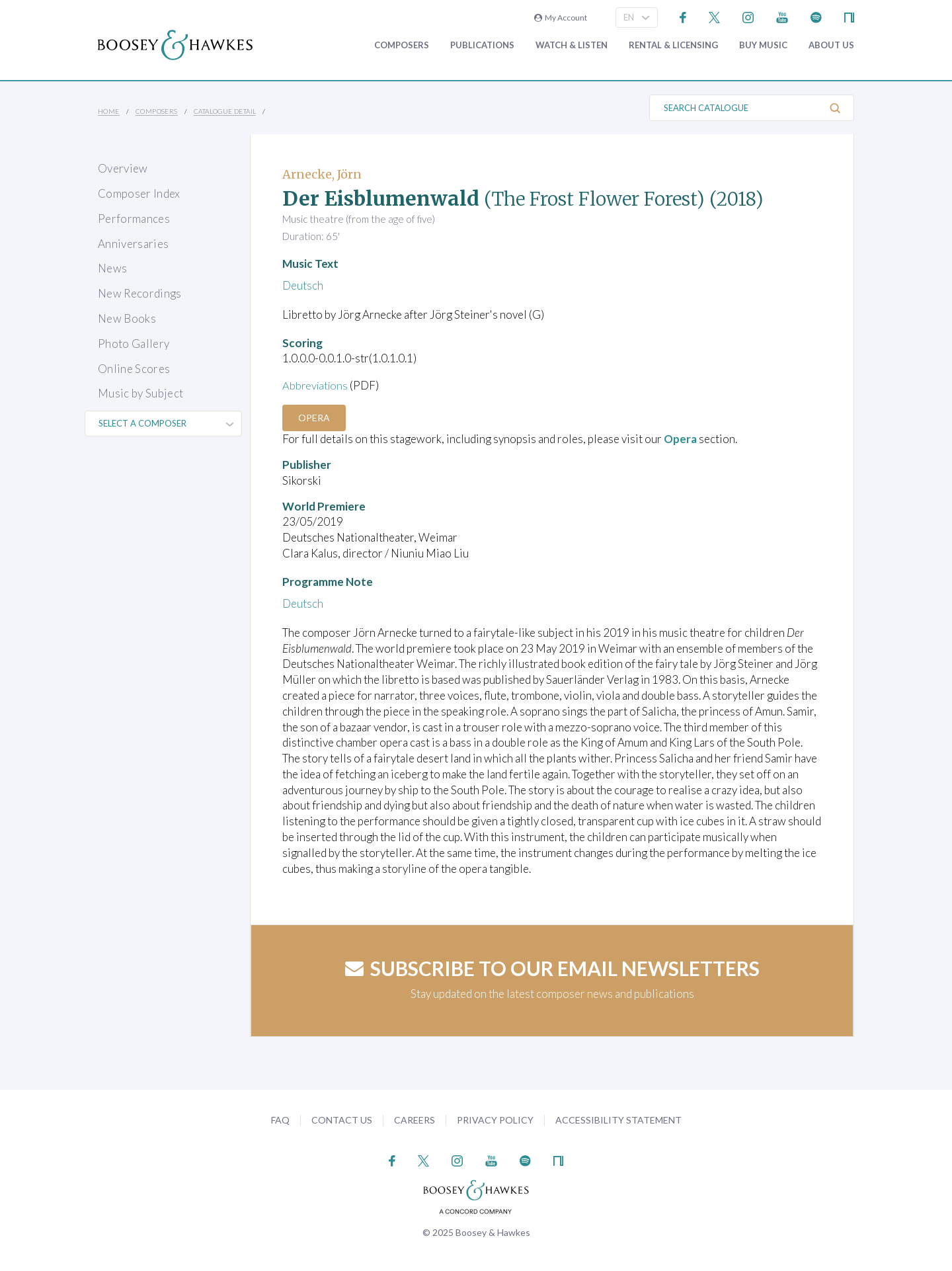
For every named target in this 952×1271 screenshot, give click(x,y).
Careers (414, 1120)
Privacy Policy (495, 1120)
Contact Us (341, 1120)
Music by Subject (140, 393)
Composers (401, 45)
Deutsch (302, 285)
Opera (315, 417)
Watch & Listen (572, 45)
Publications (482, 45)
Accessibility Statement (618, 1120)
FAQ (280, 1120)
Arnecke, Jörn (322, 174)
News (112, 268)
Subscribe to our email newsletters (552, 968)
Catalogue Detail (225, 111)
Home (109, 111)
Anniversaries (133, 244)
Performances (134, 219)
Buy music (763, 45)
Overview (123, 168)
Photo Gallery (133, 343)
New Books (127, 318)
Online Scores (134, 369)
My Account (560, 17)
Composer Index (139, 193)
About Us (831, 45)
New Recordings (140, 293)
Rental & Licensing (673, 45)
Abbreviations (316, 385)
